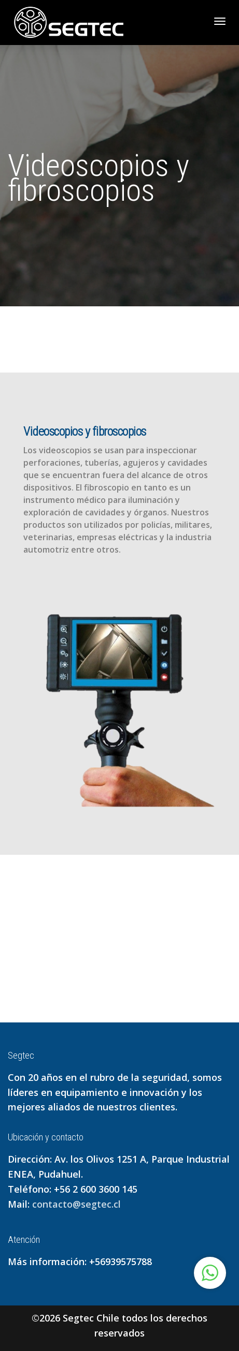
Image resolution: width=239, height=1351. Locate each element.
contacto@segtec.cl (76, 1204)
